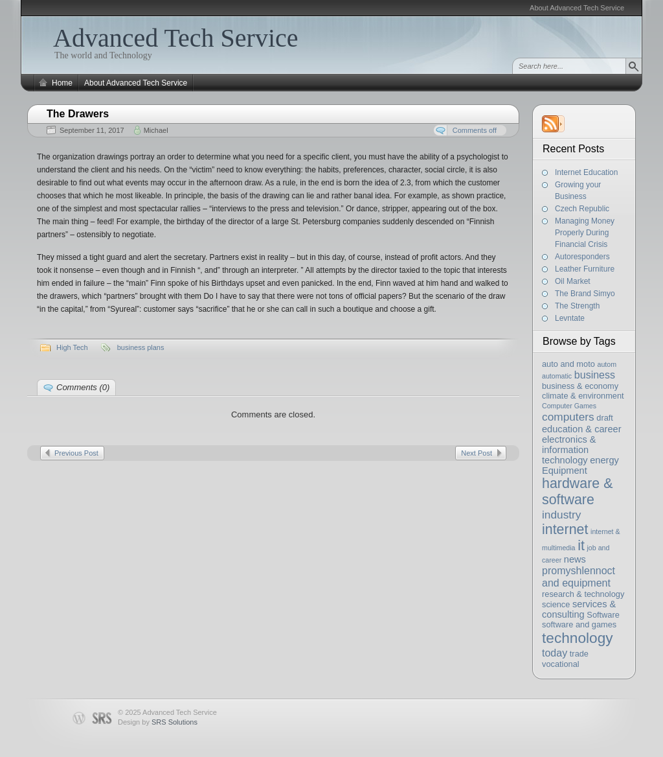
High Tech (72, 347)
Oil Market (572, 281)
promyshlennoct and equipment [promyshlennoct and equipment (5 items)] (578, 576)
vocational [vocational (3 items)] (560, 664)
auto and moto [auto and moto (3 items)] (568, 364)
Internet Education (586, 172)
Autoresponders (582, 256)
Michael (156, 130)
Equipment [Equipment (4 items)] (564, 470)
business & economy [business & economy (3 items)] (580, 386)
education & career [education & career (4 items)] (582, 429)
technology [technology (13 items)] (577, 637)
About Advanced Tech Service (577, 8)
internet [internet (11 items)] (565, 529)
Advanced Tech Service (175, 37)
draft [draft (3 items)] (604, 418)
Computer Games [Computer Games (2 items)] (569, 406)
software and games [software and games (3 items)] (579, 624)
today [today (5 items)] (554, 652)
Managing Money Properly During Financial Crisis (584, 232)
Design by (157, 722)
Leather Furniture (584, 269)
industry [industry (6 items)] (561, 514)
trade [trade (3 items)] (579, 653)
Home (62, 82)
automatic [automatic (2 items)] (557, 376)
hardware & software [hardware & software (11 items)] (577, 491)
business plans (140, 347)
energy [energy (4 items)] (604, 460)
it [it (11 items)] (581, 545)
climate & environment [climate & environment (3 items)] (583, 396)
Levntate (570, 318)
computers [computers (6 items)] (568, 416)
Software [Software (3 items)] (603, 615)
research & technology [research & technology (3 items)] (583, 594)
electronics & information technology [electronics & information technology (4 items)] (569, 449)
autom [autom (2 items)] (606, 364)
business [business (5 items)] (594, 374)
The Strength (577, 305)
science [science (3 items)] (556, 604)
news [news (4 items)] (575, 559)
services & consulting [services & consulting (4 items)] (579, 609)
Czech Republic (582, 208)
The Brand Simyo (585, 293)
